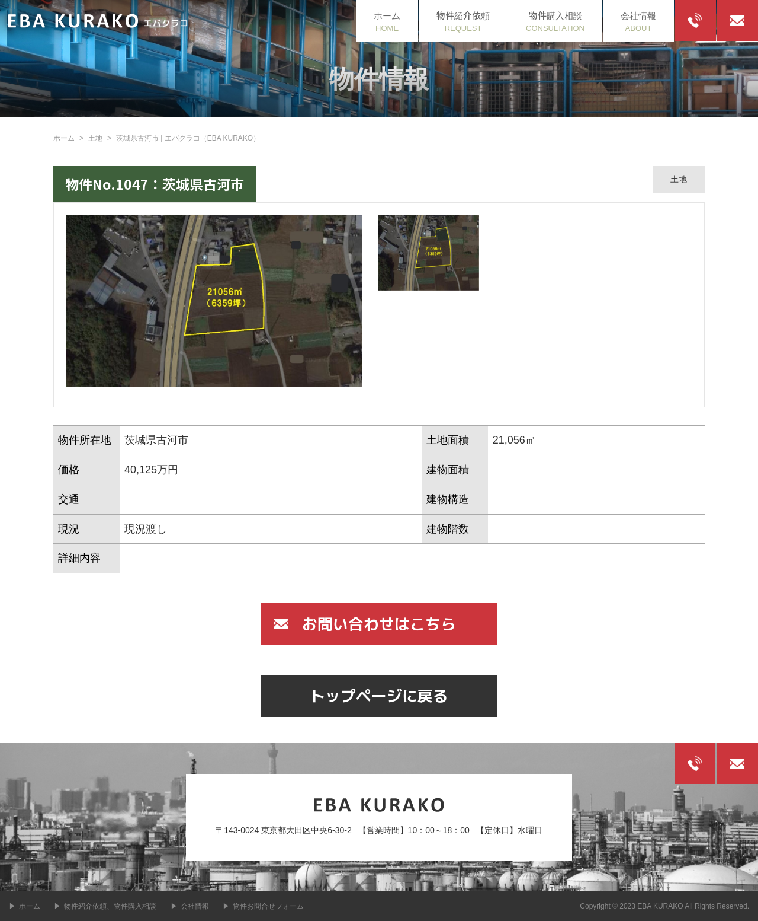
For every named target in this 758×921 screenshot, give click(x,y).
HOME (387, 21)
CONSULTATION (555, 21)
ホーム (64, 138)
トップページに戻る (379, 695)
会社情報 (195, 906)
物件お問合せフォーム (268, 906)
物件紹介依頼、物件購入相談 (110, 906)
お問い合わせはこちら (379, 623)
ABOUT (638, 21)
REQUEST (463, 21)
